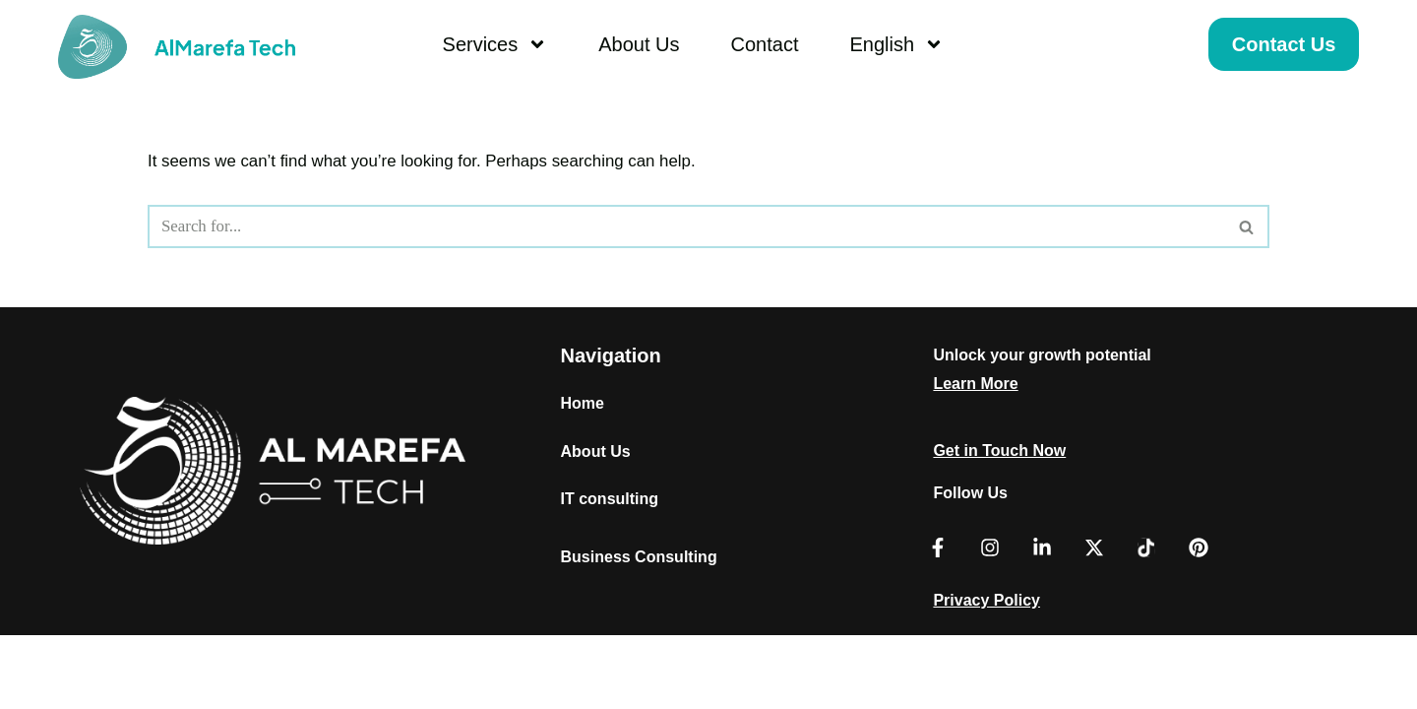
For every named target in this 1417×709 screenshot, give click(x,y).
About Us (638, 44)
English (896, 44)
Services (495, 44)
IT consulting (610, 572)
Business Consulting (639, 630)
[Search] (686, 227)
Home (582, 476)
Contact (765, 44)
